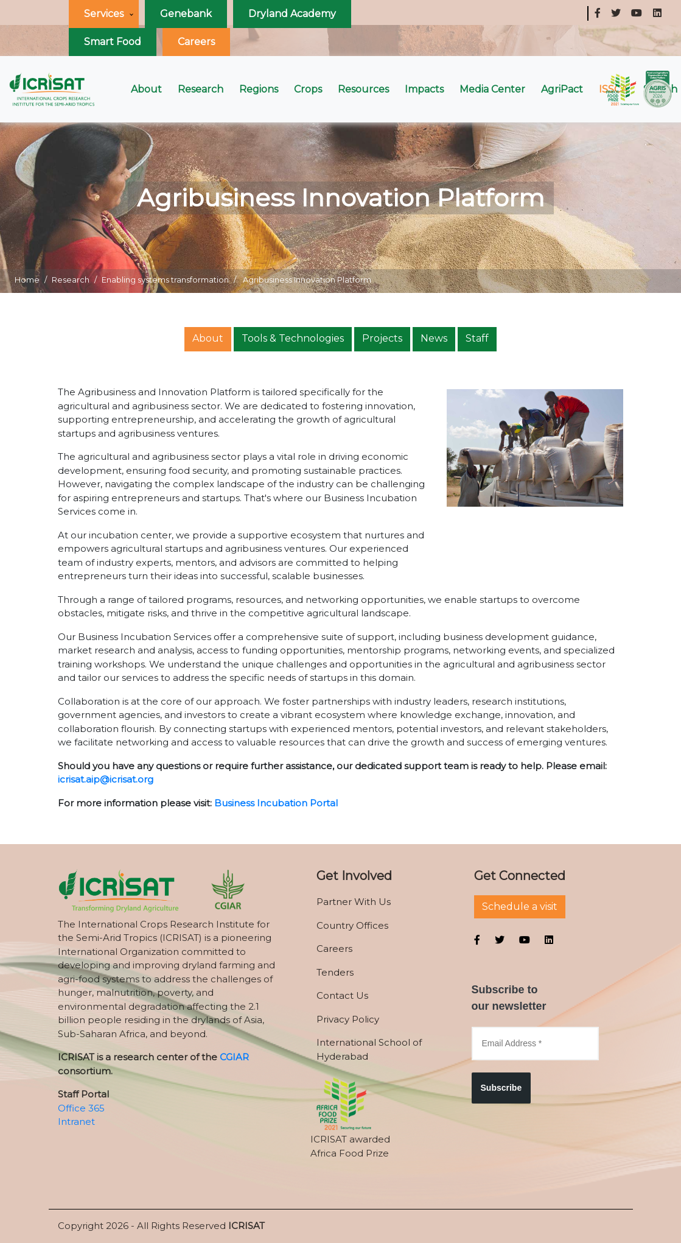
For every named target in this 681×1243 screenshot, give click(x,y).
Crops (308, 89)
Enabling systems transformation (165, 279)
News (434, 338)
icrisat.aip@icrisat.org (105, 779)
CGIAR (234, 1057)
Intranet (76, 1121)
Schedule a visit (519, 906)
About (146, 89)
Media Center (492, 89)
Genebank (186, 13)
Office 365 (81, 1108)
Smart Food (112, 42)
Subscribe (501, 1088)
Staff (477, 338)
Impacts (424, 89)
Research (200, 89)
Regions (258, 89)
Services (104, 13)
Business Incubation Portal (276, 803)
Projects (382, 338)
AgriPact (562, 89)
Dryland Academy (292, 13)
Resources (363, 89)
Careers (196, 42)
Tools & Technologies (293, 338)
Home (27, 279)
